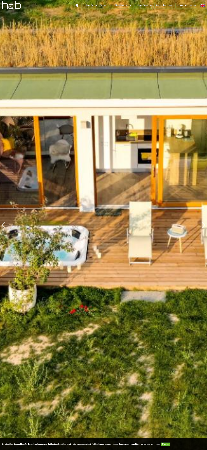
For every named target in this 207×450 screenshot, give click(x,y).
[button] (204, 225)
